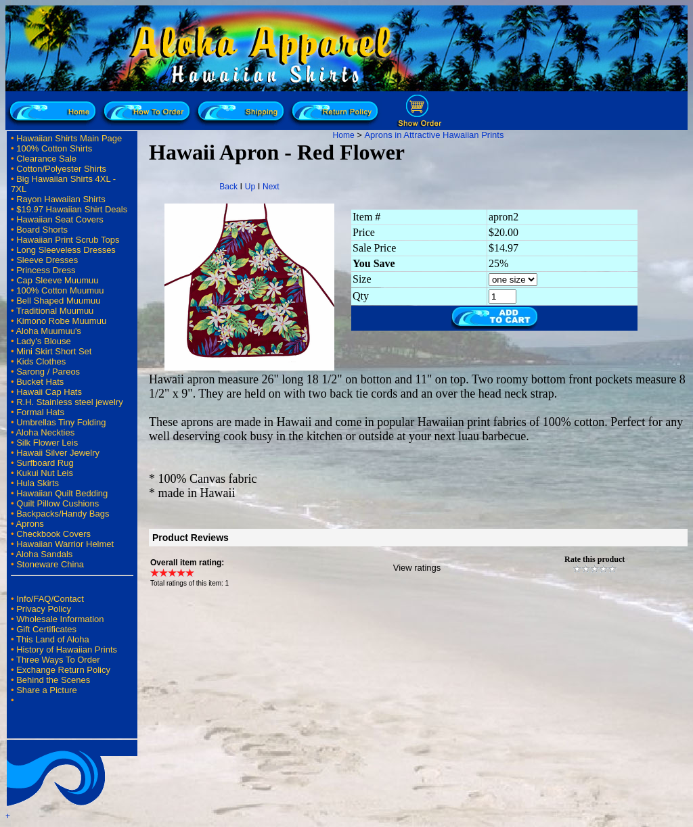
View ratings (417, 568)
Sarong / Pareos (48, 372)
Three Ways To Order (58, 660)
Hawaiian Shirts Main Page (69, 138)
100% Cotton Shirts (54, 148)
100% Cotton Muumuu (60, 290)
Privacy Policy (43, 609)
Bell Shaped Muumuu (58, 301)
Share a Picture (46, 690)
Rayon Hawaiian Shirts (61, 199)
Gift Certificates (46, 629)
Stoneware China (50, 564)
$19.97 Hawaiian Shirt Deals (71, 209)
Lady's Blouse (43, 341)
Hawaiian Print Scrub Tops (67, 240)
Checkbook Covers (53, 534)
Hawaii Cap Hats (49, 392)
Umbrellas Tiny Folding (61, 422)
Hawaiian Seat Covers (60, 219)
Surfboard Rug (45, 463)
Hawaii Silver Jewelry (57, 453)
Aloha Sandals (44, 554)
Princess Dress (45, 270)
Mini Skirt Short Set (53, 351)
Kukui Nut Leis (44, 473)
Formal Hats (40, 412)
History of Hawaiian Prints (66, 649)
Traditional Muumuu (54, 311)
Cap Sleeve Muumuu (57, 280)
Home (344, 135)
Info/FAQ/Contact (50, 599)
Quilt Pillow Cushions (57, 503)
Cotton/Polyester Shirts (61, 169)
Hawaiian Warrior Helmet (65, 544)
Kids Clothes (41, 361)
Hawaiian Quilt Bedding (62, 493)
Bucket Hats (40, 382)
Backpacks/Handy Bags (62, 514)
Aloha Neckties (45, 432)
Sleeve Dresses (47, 260)
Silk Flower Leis (47, 443)
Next (271, 186)
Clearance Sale (46, 158)
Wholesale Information (60, 619)
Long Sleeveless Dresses (66, 250)
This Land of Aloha (52, 639)
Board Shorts (42, 230)
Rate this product (594, 559)
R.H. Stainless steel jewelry (69, 402)
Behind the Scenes (53, 680)
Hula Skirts (37, 483)
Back (228, 186)
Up (250, 186)
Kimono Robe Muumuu (61, 321)
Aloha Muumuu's (48, 331)
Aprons (29, 524)
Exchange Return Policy (63, 670)
